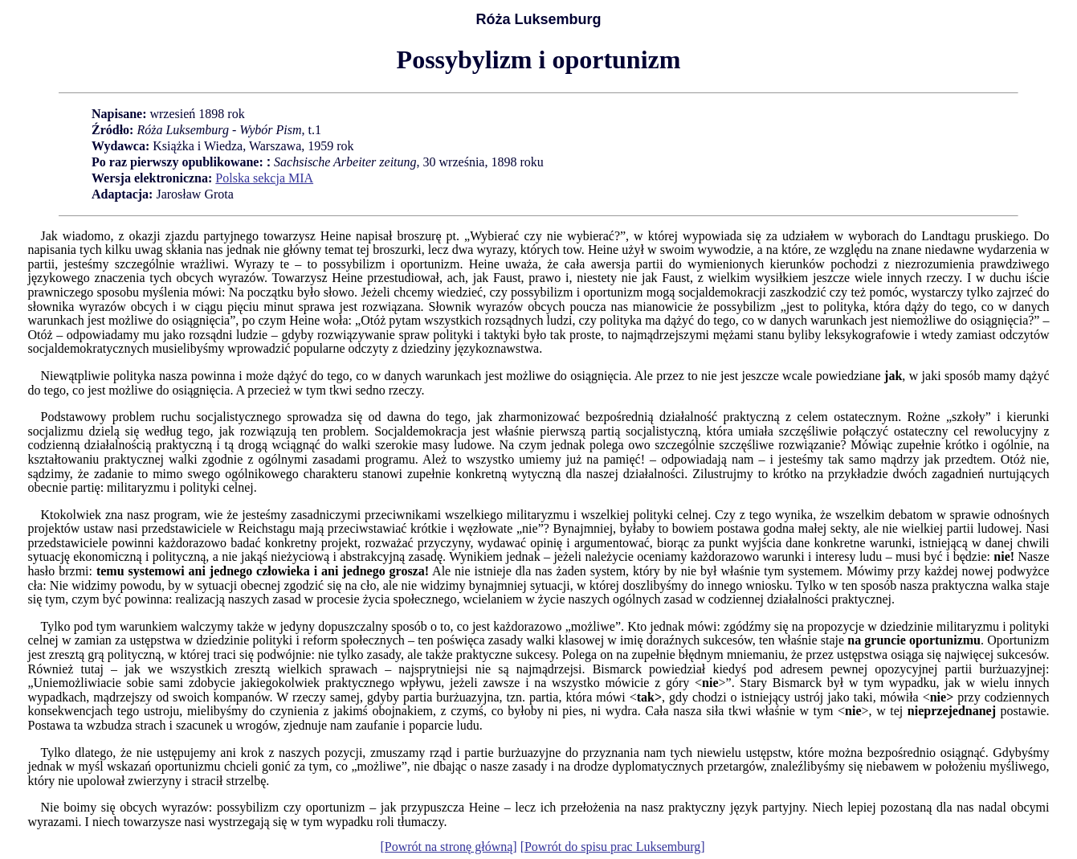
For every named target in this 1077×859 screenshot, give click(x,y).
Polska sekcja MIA (264, 178)
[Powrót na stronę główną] (448, 846)
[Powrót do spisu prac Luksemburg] (612, 846)
